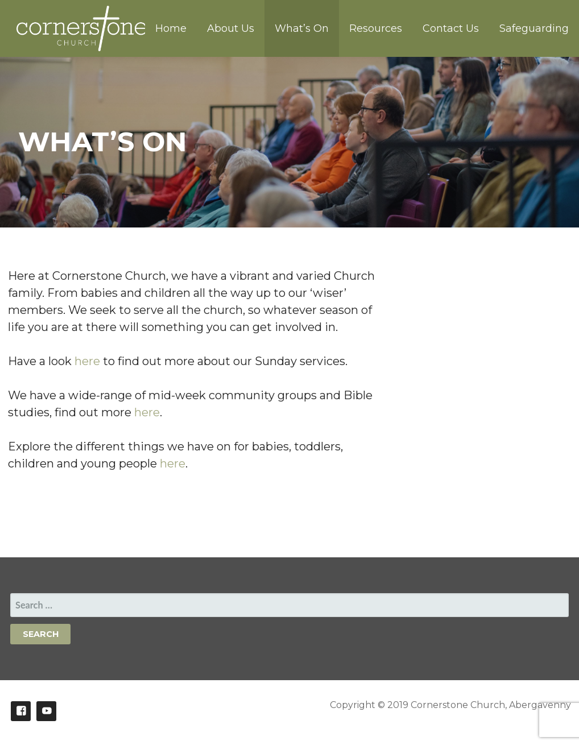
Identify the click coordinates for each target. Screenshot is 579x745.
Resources (375, 28)
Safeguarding (534, 28)
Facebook (21, 711)
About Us (230, 28)
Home (171, 28)
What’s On (302, 28)
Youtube (46, 711)
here (89, 361)
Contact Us (451, 28)
